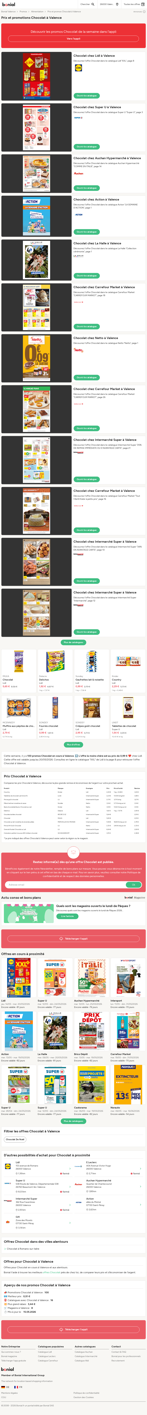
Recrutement (118, 1360)
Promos (23, 12)
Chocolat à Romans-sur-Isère (21, 1248)
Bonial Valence (8, 12)
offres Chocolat (51, 1272)
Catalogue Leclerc (47, 1356)
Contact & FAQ (118, 1352)
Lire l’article (67, 916)
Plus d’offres (73, 744)
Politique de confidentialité (86, 1393)
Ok (133, 884)
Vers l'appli (73, 38)
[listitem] (18, 671)
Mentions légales (9, 1393)
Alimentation (37, 12)
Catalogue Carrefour (48, 1360)
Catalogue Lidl (45, 1352)
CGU (3, 1397)
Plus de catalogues (73, 642)
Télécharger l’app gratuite (13, 1360)
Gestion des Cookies (84, 1397)
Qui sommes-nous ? (11, 1352)
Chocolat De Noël (15, 1139)
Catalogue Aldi (82, 1360)
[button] (73, 76)
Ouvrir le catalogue (87, 95)
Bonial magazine (9, 1356)
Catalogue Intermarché (86, 1356)
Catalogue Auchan (84, 1352)
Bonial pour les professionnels (126, 1356)
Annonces (139, 11)
